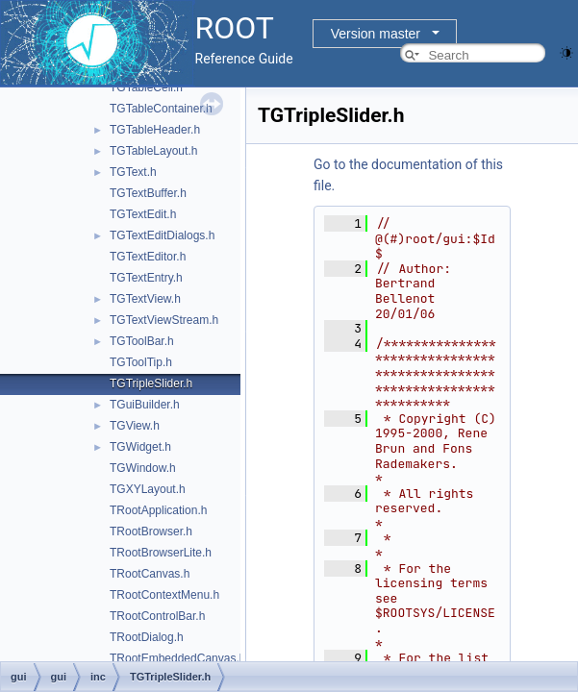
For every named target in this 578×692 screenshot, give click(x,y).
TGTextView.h (145, 299)
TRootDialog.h (147, 637)
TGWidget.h (140, 447)
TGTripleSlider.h (151, 383)
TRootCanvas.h (149, 574)
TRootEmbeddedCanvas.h (177, 658)
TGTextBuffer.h (148, 193)
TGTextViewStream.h (164, 320)
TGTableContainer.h (161, 108)
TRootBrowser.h (151, 531)
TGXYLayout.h (148, 489)
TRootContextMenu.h (164, 595)
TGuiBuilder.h (145, 404)
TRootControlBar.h (157, 616)
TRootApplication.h (158, 510)
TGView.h (135, 425)
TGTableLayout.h (153, 151)
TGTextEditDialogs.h (162, 235)
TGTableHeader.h (155, 129)
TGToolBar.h (142, 341)
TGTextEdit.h (143, 214)
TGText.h (133, 172)
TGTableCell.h (146, 87)
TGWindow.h (143, 468)
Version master (375, 33)
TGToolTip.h (141, 362)
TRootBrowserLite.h (161, 552)
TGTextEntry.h (146, 277)
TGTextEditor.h (148, 256)
